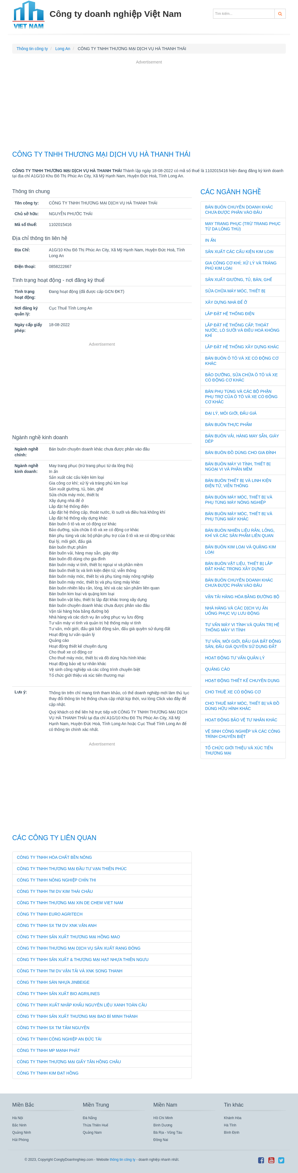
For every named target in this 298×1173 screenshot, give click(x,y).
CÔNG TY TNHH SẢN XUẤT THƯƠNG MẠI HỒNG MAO (68, 936)
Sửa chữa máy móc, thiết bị (235, 291)
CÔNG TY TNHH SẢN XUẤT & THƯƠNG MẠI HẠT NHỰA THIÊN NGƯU (82, 959)
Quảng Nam (92, 1132)
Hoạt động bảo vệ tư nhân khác (241, 720)
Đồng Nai (160, 1140)
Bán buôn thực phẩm (228, 424)
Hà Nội (17, 1118)
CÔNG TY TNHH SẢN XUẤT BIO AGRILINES (58, 993)
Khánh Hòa (233, 1118)
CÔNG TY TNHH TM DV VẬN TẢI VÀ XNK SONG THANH (70, 971)
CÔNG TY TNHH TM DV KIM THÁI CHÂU (55, 891)
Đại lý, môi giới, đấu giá (231, 413)
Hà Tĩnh (230, 1125)
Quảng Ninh (21, 1132)
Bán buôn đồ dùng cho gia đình (240, 452)
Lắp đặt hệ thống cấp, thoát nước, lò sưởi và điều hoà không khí (242, 330)
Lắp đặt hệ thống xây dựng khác (242, 347)
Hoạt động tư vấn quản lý (235, 658)
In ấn (210, 240)
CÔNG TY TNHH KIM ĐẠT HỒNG (48, 1073)
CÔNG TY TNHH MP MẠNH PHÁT (48, 1050)
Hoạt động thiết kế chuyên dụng (242, 680)
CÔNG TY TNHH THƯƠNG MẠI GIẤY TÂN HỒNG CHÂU (69, 1061)
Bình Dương (162, 1125)
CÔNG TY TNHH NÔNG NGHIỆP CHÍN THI (56, 880)
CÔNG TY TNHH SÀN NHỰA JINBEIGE (53, 982)
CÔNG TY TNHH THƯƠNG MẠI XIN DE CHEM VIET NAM (70, 902)
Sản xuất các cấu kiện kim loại (239, 251)
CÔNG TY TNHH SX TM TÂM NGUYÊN (53, 1027)
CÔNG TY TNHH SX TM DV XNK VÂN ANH (57, 925)
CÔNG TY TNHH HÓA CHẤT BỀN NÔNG (54, 857)
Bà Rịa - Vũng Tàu (167, 1132)
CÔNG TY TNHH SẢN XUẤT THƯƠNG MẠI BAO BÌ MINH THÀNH (77, 1016)
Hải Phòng (20, 1140)
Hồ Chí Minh (163, 1118)
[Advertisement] (149, 106)
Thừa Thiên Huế (96, 1125)
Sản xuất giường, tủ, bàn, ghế (238, 279)
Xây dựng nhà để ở (226, 302)
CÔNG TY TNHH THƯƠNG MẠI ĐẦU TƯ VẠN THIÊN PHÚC (72, 868)
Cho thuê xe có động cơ (233, 692)
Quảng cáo (217, 669)
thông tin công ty (122, 1160)
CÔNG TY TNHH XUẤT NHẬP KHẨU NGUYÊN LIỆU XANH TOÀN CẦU (82, 1005)
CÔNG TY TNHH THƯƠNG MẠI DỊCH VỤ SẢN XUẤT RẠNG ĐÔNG (79, 948)
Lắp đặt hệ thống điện (229, 313)
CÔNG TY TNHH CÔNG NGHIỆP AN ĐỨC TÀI (59, 1039)
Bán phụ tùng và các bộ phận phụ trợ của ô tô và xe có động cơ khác (241, 396)
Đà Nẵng (90, 1118)
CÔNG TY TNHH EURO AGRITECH (50, 914)
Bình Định (232, 1132)
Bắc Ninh (19, 1125)
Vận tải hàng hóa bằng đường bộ (242, 596)
